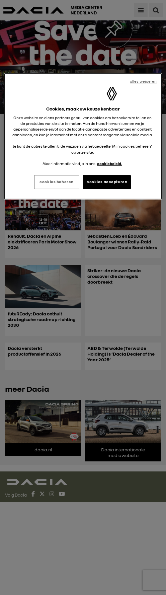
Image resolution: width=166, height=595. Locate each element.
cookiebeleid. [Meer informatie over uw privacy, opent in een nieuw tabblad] (109, 163)
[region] (83, 136)
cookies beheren (56, 181)
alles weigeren (143, 81)
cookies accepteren (107, 181)
